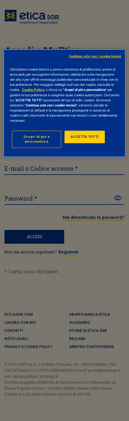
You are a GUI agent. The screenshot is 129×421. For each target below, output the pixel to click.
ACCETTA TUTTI (84, 137)
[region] (64, 103)
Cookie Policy (33, 90)
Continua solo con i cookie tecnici (95, 56)
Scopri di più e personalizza (36, 139)
